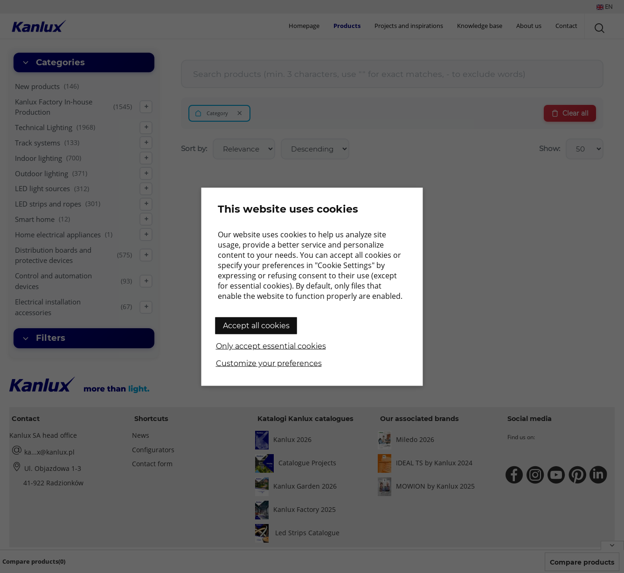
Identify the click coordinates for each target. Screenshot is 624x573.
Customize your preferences (269, 363)
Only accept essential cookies (271, 345)
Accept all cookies (256, 325)
